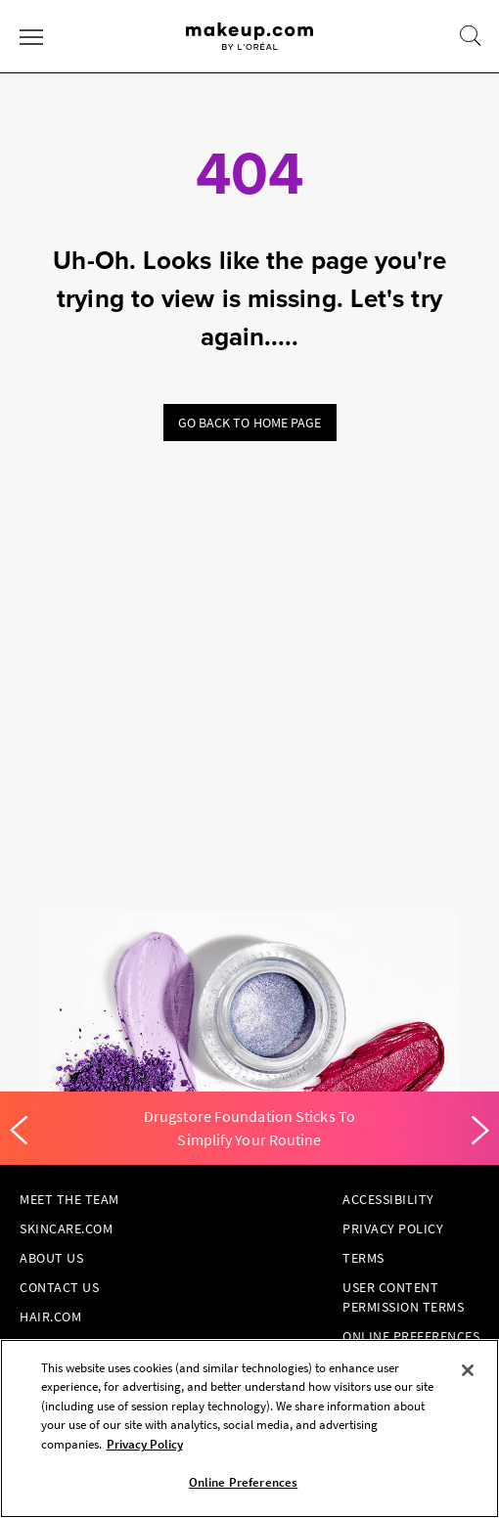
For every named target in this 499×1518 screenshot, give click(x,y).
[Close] (467, 1370)
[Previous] (18, 1130)
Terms (363, 1258)
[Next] (480, 1130)
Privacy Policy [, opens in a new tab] (145, 1444)
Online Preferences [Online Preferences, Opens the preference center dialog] (243, 1482)
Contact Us (59, 1287)
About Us (51, 1258)
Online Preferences (410, 1336)
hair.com (50, 1316)
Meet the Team (69, 1199)
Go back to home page (250, 422)
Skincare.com (66, 1228)
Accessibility (388, 1199)
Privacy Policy (392, 1228)
